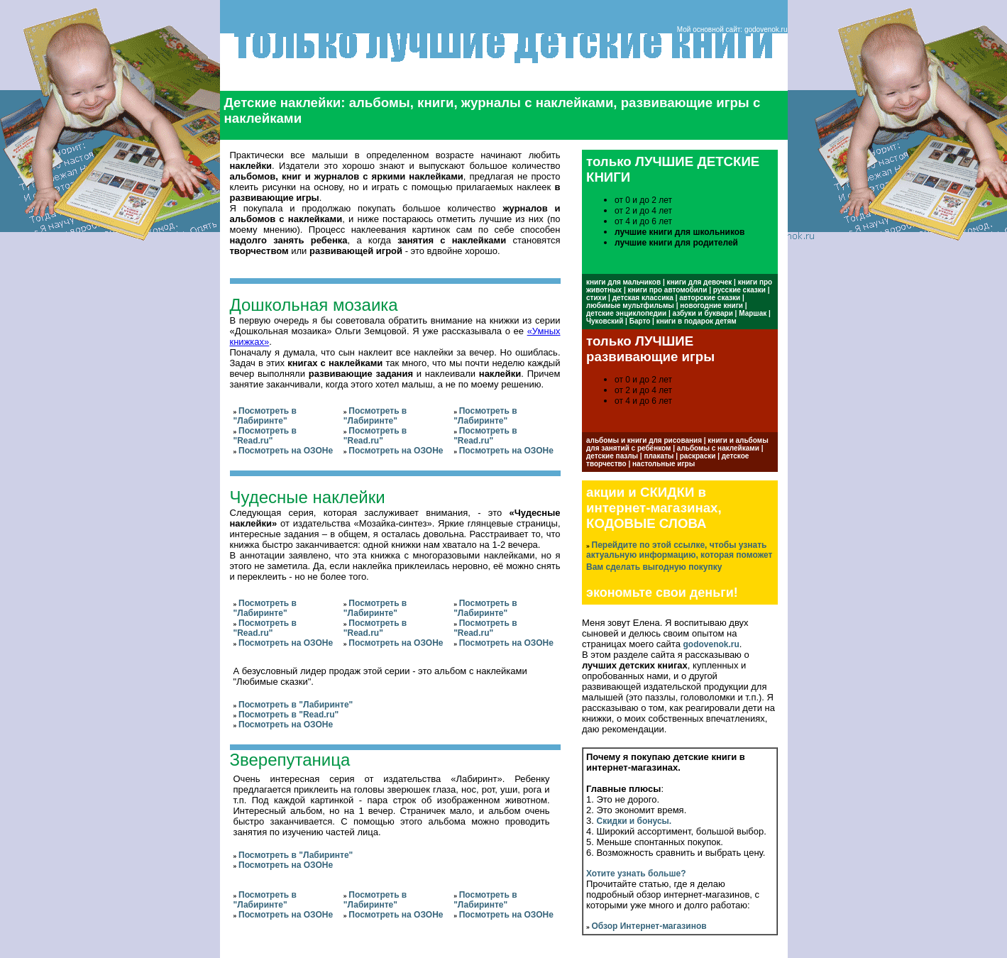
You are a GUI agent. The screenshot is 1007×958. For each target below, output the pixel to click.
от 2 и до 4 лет (643, 211)
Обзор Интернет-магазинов (649, 926)
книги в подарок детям (696, 321)
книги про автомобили (668, 290)
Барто (640, 321)
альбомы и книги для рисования (644, 440)
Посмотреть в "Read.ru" (265, 436)
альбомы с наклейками (718, 448)
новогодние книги (711, 305)
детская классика (642, 298)
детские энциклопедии (626, 313)
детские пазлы (612, 456)
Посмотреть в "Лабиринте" (265, 416)
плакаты (658, 456)
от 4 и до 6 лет (643, 221)
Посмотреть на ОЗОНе (285, 451)
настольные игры (663, 464)
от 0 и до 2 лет (643, 200)
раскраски (698, 456)
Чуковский (604, 321)
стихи (596, 298)
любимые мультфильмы (630, 305)
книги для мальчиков (623, 282)
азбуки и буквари (703, 313)
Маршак (752, 313)
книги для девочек (699, 282)
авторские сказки (709, 298)
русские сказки (739, 290)
